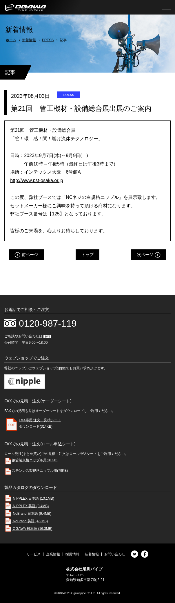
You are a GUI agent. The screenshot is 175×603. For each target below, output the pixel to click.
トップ (87, 254)
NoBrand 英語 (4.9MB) (26, 521)
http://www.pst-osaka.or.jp (36, 180)
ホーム (11, 40)
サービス (34, 554)
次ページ (145, 254)
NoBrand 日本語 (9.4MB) (27, 514)
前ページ (30, 254)
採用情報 (72, 554)
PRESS (48, 40)
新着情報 (29, 40)
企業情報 (53, 554)
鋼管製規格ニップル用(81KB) (30, 461)
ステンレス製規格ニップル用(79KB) (36, 471)
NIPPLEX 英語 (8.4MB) (26, 506)
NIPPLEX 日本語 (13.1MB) (29, 498)
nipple (61, 368)
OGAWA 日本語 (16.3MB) (28, 529)
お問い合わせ (114, 554)
